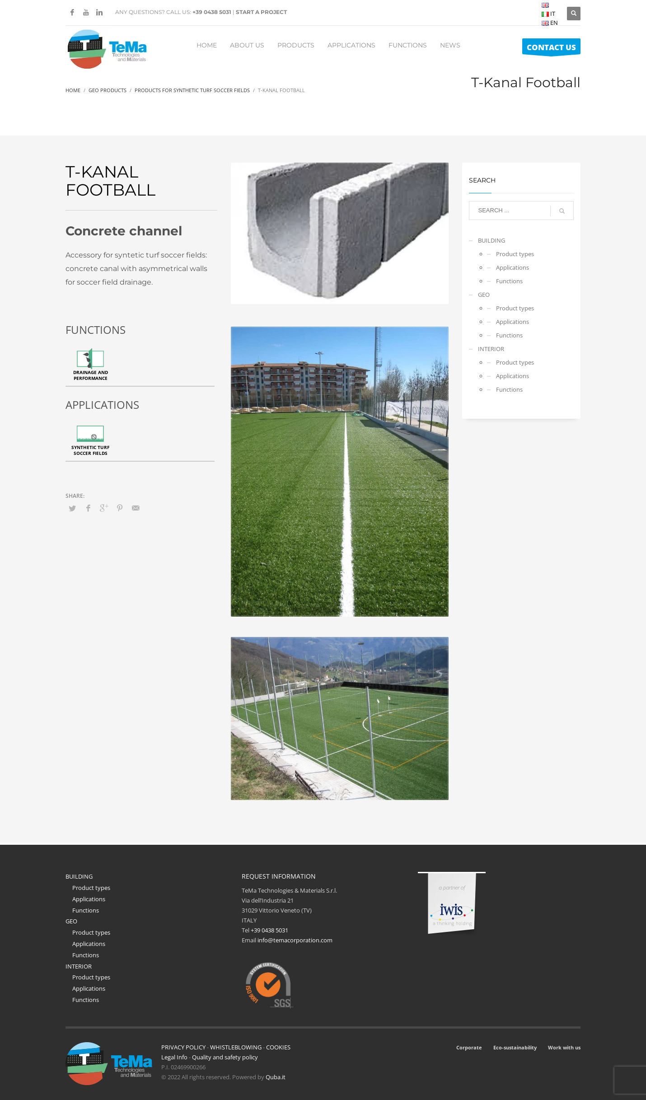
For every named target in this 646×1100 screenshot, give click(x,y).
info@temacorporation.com (294, 940)
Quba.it (276, 1077)
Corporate (469, 1047)
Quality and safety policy (225, 1057)
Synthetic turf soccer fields (90, 450)
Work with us (564, 1047)
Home (73, 90)
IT (548, 13)
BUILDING (491, 240)
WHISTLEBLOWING (236, 1047)
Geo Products (107, 90)
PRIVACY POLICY (183, 1047)
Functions (509, 281)
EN (550, 23)
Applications (512, 267)
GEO (484, 294)
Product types (515, 254)
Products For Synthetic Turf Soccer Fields (192, 90)
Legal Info (174, 1057)
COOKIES (278, 1047)
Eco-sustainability (515, 1047)
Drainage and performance (90, 375)
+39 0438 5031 (211, 12)
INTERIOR (491, 349)
